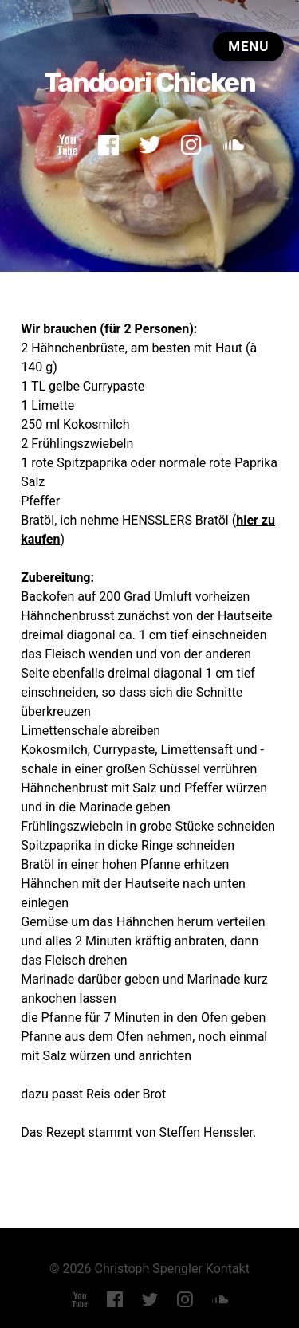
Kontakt (228, 1267)
